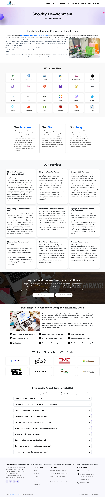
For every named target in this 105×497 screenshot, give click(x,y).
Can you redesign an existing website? (30, 410)
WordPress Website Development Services (61, 479)
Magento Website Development (58, 476)
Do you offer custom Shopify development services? (36, 404)
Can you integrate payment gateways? (30, 440)
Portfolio (83, 3)
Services (62, 3)
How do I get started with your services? (31, 452)
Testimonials (37, 481)
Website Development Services (58, 470)
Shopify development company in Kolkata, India (34, 35)
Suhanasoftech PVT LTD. (16, 494)
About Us (54, 3)
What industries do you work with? (29, 398)
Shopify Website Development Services (60, 481)
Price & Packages (73, 3)
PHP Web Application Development (59, 473)
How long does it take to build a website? (31, 416)
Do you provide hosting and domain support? (33, 446)
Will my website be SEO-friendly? (28, 434)
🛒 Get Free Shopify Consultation (43, 295)
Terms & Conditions (84, 494)
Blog (89, 3)
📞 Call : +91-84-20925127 (64, 295)
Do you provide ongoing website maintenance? (33, 422)
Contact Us (95, 3)
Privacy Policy (96, 494)
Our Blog (36, 479)
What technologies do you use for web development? (36, 428)
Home (48, 3)
